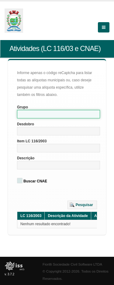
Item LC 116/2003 (32, 141)
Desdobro (25, 124)
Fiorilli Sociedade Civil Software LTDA (72, 264)
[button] (82, 205)
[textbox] (58, 114)
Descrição (25, 158)
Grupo (22, 107)
